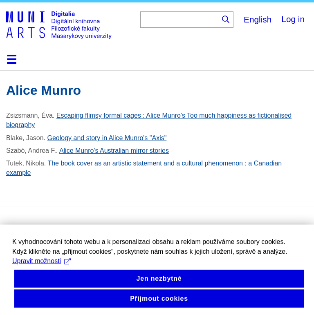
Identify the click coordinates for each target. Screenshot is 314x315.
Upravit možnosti (41, 272)
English (257, 19)
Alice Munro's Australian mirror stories (114, 150)
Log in (293, 19)
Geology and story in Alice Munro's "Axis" (107, 137)
